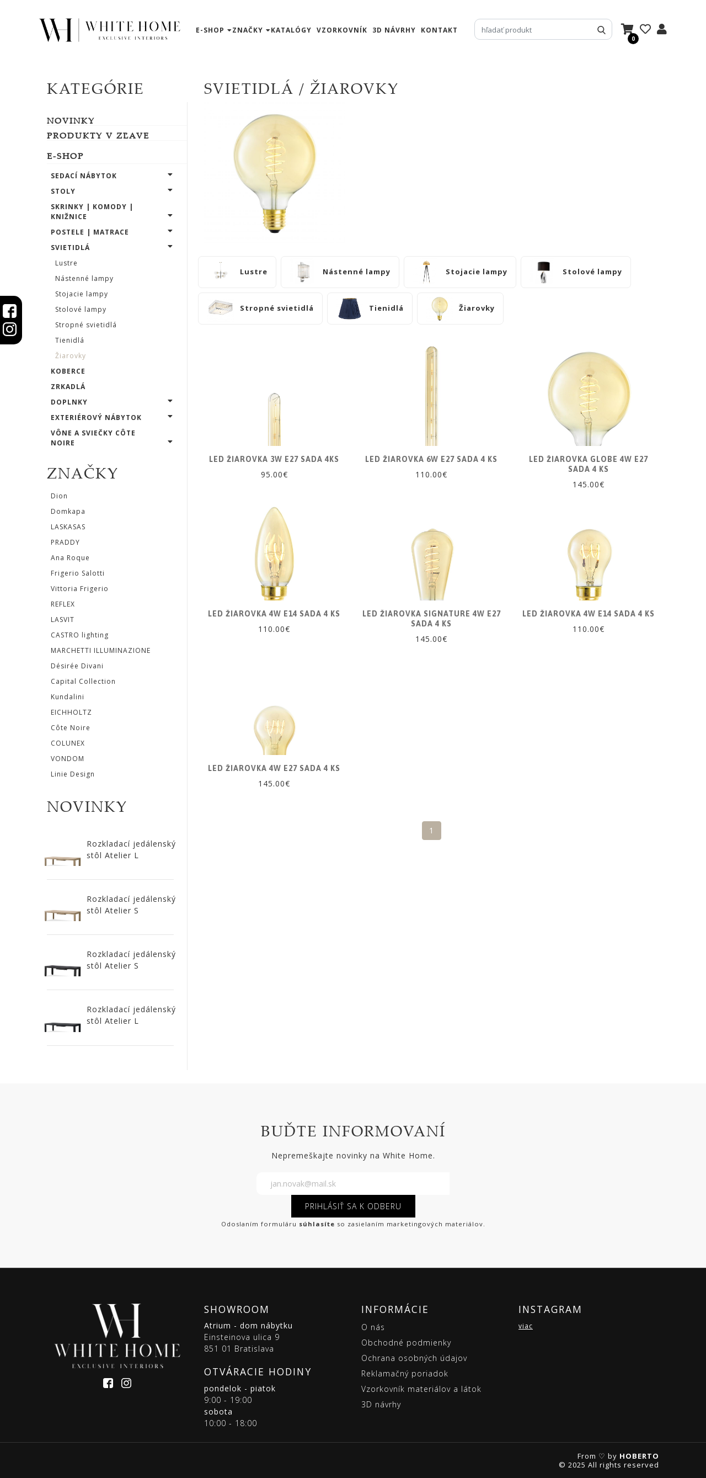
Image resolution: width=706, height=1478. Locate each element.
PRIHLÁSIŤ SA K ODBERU (353, 1206)
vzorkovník (342, 30)
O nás (373, 1327)
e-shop (210, 30)
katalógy (291, 30)
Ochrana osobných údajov (414, 1358)
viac (525, 1326)
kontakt (439, 30)
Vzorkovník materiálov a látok (421, 1389)
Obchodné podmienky (406, 1342)
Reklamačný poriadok (404, 1373)
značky (247, 30)
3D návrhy (394, 30)
